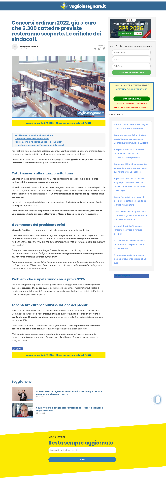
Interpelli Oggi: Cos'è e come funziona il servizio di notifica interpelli (128, 230)
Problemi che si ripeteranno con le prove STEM (38, 141)
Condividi (17, 349)
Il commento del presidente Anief (32, 138)
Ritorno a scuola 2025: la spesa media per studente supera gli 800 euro (131, 259)
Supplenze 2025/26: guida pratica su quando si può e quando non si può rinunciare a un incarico (130, 168)
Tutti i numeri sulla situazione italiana (34, 135)
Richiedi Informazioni (131, 72)
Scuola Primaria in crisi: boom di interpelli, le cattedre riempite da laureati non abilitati (130, 201)
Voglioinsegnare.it (123, 276)
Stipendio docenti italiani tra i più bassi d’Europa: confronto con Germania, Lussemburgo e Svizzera (131, 139)
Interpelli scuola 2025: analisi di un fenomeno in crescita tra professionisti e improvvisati (130, 153)
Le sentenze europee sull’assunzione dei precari (39, 145)
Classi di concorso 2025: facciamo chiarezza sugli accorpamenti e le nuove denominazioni (130, 215)
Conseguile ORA (132, 98)
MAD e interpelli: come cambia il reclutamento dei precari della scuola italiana (129, 244)
